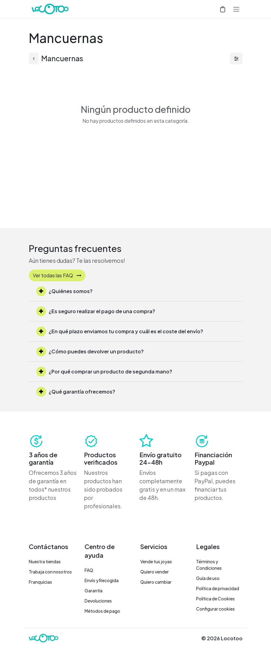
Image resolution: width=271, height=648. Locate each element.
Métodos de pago (102, 611)
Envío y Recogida (102, 580)
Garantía (94, 590)
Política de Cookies (215, 598)
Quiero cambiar (156, 582)
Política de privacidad (217, 588)
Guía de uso (208, 578)
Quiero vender (154, 571)
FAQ (89, 570)
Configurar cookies (215, 609)
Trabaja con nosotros (50, 571)
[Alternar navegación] (236, 8)
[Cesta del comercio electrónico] (223, 9)
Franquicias (40, 582)
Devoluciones (98, 600)
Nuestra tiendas (45, 561)
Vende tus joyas (156, 561)
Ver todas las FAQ (57, 275)
